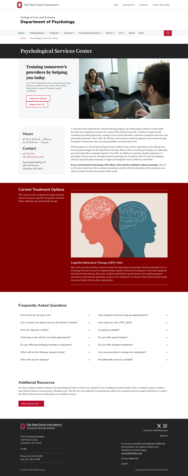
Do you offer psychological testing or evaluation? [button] (55, 345)
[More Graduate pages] (58, 34)
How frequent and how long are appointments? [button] (133, 315)
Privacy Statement (129, 458)
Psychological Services (87, 33)
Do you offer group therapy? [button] (133, 337)
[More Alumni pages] (111, 34)
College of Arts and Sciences (37, 17)
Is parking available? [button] (133, 330)
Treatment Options (38, 98)
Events (128, 33)
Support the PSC (37, 104)
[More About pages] (24, 34)
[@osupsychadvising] (165, 426)
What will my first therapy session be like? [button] (55, 352)
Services (164, 435)
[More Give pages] (120, 34)
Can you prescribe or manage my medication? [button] (133, 352)
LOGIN (124, 463)
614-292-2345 (29, 153)
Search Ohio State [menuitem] (161, 4)
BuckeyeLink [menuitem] (129, 4)
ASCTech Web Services (159, 470)
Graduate (52, 33)
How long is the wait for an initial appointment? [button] (55, 337)
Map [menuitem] (116, 4)
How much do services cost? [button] (55, 315)
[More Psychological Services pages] (99, 34)
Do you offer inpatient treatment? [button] (133, 345)
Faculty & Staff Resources (156, 430)
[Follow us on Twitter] (159, 426)
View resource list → (31, 403)
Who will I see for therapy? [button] (55, 359)
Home (23, 38)
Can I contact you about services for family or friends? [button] (55, 322)
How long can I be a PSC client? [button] (133, 322)
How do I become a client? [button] (55, 330)
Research (66, 33)
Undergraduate (36, 33)
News (137, 33)
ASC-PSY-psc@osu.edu (33, 157)
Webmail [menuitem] (143, 4)
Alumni (106, 33)
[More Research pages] (72, 34)
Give (117, 33)
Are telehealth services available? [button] (133, 359)
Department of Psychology (47, 21)
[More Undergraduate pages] (44, 34)
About (20, 33)
